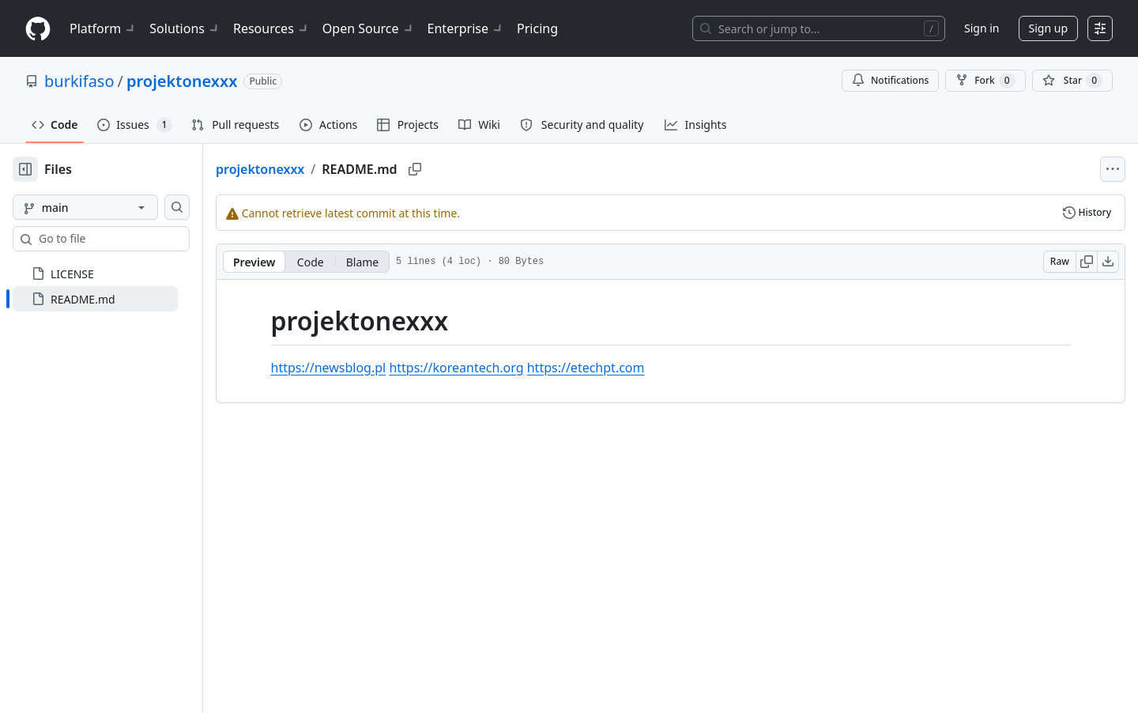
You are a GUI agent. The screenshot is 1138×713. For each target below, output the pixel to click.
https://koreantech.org (481, 367)
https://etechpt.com (611, 367)
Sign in (981, 28)
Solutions (184, 28)
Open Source (368, 28)
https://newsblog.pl (354, 367)
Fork (985, 81)
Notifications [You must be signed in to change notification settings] (890, 80)
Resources (271, 28)
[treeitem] (120, 298)
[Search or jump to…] (818, 28)
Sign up (1048, 28)
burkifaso (79, 81)
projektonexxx (181, 81)
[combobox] (133, 239)
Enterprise (466, 28)
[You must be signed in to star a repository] (1072, 81)
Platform (103, 28)
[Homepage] (38, 29)
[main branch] (111, 207)
